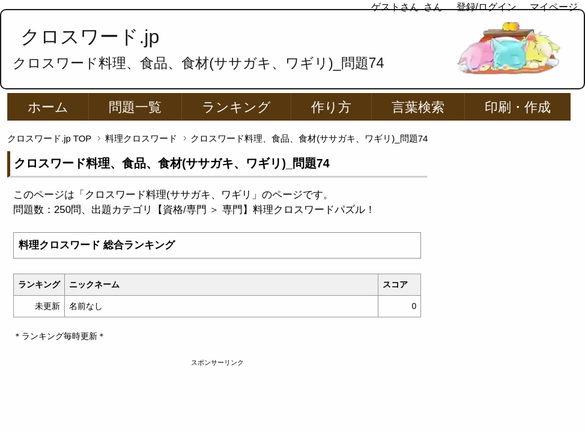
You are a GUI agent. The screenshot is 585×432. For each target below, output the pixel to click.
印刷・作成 (518, 107)
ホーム (48, 107)
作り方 (331, 107)
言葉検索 (418, 107)
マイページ (554, 7)
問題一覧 (135, 107)
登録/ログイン (486, 7)
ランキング (236, 107)
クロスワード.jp (89, 36)
